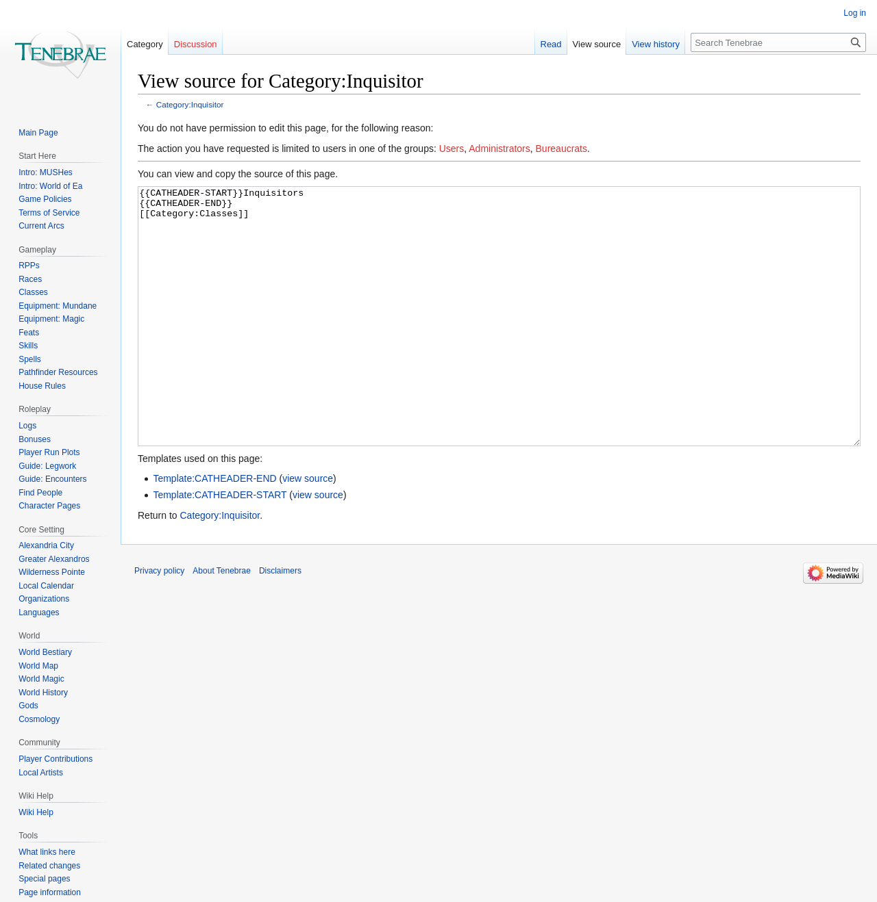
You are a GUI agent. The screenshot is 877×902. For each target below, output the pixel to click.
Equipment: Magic (51, 319)
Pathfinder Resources (57, 372)
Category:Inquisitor (190, 104)
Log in (854, 13)
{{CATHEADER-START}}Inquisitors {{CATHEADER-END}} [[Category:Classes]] (499, 342)
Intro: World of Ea (50, 186)
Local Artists (40, 772)
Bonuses (34, 439)
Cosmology (39, 719)
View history (656, 44)
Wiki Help (35, 812)
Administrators (499, 148)
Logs (27, 425)
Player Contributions (55, 759)
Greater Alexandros (53, 559)
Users (452, 148)
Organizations (43, 599)
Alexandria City (46, 545)
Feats (28, 332)
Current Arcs (41, 226)
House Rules (42, 386)
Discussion (195, 44)
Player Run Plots (48, 452)
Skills (28, 345)
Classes (33, 292)
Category (145, 44)
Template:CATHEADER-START (219, 546)
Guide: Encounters (52, 479)
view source (307, 529)
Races (30, 279)
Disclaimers (280, 622)
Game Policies (44, 199)
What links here (46, 852)
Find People (40, 493)
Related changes (49, 866)
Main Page (38, 133)
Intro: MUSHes (45, 172)
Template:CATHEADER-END (214, 529)
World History (43, 692)
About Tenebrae (222, 622)
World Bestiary (45, 652)
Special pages (44, 879)
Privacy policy (159, 622)
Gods (28, 705)
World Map (38, 666)
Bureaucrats (561, 148)
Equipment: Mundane (57, 306)
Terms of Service (48, 213)
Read (551, 44)
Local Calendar (46, 586)
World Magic (41, 679)
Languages (38, 612)
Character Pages (49, 506)
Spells (29, 359)
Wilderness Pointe (51, 572)
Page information (49, 892)
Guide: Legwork (47, 466)
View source (597, 44)
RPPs (29, 265)
